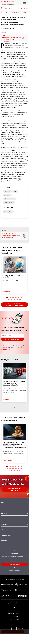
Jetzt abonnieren (14, 564)
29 (17, 470)
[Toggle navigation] (27, 9)
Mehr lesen (5, 350)
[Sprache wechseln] (21, 8)
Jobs (2, 529)
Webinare (4, 524)
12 (8, 299)
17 (13, 468)
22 (21, 468)
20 (20, 299)
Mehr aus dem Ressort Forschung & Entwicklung (14, 304)
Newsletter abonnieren (12, 339)
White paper (4, 519)
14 (11, 299)
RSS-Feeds (4, 540)
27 (14, 470)
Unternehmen (5, 508)
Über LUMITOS (14, 616)
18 (17, 299)
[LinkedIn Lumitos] (14, 607)
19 (19, 299)
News (2, 502)
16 (14, 299)
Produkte (4, 513)
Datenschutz (21, 628)
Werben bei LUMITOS (13, 613)
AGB (14, 628)
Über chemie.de (14, 619)
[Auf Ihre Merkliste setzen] (24, 8)
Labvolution (13, 60)
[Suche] (16, 8)
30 (19, 470)
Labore (14, 67)
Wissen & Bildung (6, 535)
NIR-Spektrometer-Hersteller (14, 489)
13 (7, 468)
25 (11, 470)
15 (10, 468)
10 (21, 297)
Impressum (7, 628)
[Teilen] (19, 8)
